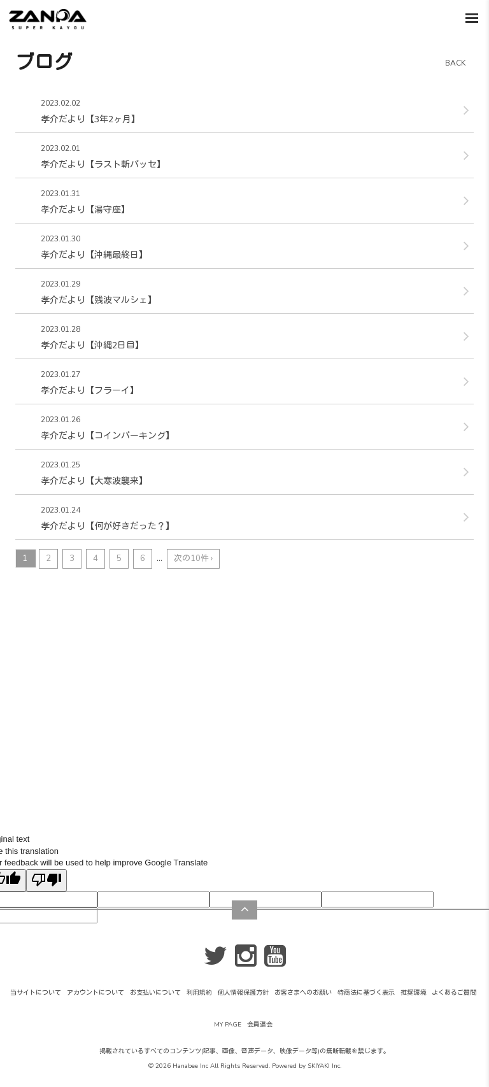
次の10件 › (193, 558)
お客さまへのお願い (303, 992)
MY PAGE (227, 1024)
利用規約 (199, 992)
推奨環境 (413, 992)
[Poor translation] (46, 880)
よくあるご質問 (454, 992)
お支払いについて (155, 992)
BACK (455, 63)
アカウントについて (95, 992)
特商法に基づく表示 (366, 992)
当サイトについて (35, 992)
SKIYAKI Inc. (324, 1066)
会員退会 (260, 1024)
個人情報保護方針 (243, 992)
